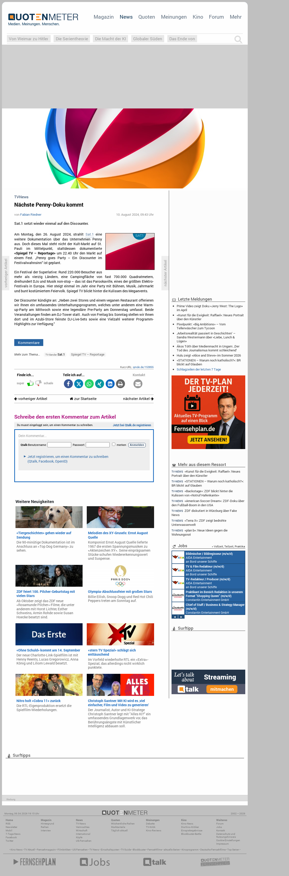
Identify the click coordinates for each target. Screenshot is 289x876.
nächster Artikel (138, 398)
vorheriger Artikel (30, 398)
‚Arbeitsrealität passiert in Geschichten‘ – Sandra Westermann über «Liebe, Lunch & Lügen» (206, 337)
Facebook (11, 837)
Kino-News (187, 823)
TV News (94, 849)
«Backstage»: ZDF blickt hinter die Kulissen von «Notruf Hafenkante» (202, 493)
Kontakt (220, 830)
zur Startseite (83, 398)
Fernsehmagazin (46, 849)
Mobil (9, 830)
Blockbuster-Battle (191, 834)
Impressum (222, 843)
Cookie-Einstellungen (228, 840)
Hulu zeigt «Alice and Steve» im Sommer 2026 (209, 355)
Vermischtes (82, 827)
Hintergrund (47, 823)
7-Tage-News (13, 834)
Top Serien (233, 849)
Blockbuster (139, 849)
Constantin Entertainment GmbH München (207, 595)
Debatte (150, 823)
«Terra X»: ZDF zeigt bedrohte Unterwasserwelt (199, 522)
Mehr (236, 16)
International (83, 834)
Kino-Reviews (153, 830)
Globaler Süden (147, 38)
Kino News (16, 849)
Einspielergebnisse (191, 830)
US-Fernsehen (83, 840)
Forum (216, 16)
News (126, 16)
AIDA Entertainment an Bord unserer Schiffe (202, 557)
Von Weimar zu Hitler (28, 38)
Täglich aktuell (119, 830)
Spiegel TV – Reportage (87, 354)
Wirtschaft (81, 830)
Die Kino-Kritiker (190, 827)
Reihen (45, 827)
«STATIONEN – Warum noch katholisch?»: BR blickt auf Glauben (209, 362)
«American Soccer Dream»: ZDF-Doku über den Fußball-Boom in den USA (208, 503)
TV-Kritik (150, 827)
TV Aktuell (29, 849)
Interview (46, 830)
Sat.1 (90, 234)
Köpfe (79, 837)
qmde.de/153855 (143, 367)
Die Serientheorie (72, 38)
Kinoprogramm (190, 849)
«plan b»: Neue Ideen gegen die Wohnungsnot (200, 532)
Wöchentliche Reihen (123, 823)
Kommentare (29, 342)
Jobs (219, 827)
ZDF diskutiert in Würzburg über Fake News (204, 513)
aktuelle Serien (172, 849)
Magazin (104, 16)
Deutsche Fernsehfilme (213, 849)
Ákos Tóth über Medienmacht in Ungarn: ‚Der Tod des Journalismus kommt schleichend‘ (208, 348)
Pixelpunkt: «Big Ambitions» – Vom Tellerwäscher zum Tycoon (201, 326)
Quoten (146, 16)
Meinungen (174, 16)
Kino (198, 16)
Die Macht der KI (110, 38)
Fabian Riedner (30, 214)
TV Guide (126, 849)
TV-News (81, 823)
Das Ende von (182, 38)
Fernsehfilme (154, 849)
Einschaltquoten (110, 849)
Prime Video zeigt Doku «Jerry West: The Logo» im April (210, 308)
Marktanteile (118, 827)
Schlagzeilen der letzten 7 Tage (199, 369)
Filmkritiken (64, 849)
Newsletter (11, 827)
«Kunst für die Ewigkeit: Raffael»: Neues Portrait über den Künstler (210, 317)
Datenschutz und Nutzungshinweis (226, 835)
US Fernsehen (80, 849)
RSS (8, 823)
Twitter (9, 840)
